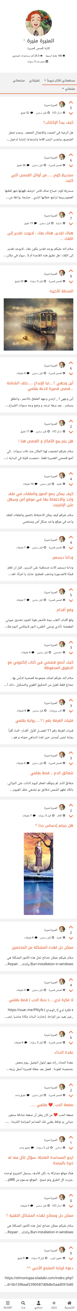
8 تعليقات (23, 711)
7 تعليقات (22, 547)
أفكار (60, 816)
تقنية (60, 484)
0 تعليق (22, 1258)
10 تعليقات (30, 484)
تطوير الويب (57, 1258)
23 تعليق (21, 281)
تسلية (60, 223)
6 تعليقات (22, 763)
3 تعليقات (22, 990)
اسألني (60, 1148)
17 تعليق (27, 431)
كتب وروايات (56, 711)
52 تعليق (27, 113)
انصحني (59, 652)
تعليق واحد (22, 1095)
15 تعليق (30, 223)
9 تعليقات (22, 373)
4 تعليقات (27, 652)
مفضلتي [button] (68, 88)
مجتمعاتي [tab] (19, 80)
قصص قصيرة (56, 165)
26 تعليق (23, 165)
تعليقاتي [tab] (34, 80)
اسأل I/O (58, 113)
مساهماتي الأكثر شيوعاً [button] (59, 80)
